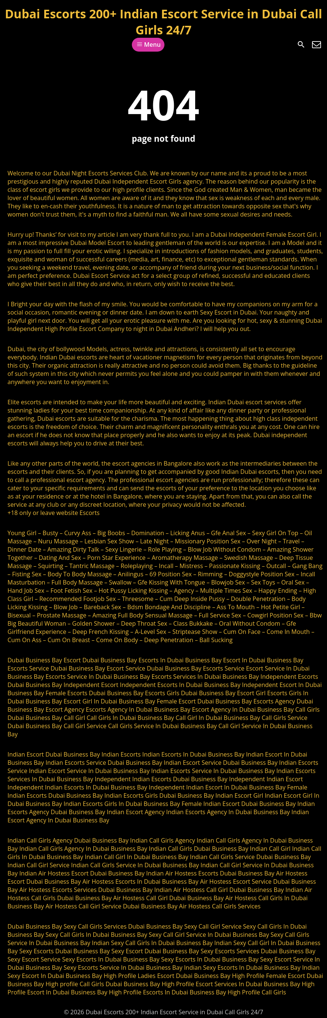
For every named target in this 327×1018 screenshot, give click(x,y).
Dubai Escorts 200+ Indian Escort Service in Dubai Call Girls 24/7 (163, 22)
